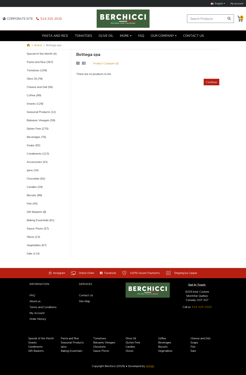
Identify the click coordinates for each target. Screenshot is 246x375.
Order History (37, 319)
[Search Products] (207, 18)
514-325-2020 (49, 19)
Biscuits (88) (34, 195)
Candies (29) (35, 187)
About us (35, 301)
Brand (38, 45)
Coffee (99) (34, 95)
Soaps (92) (33, 145)
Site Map (84, 301)
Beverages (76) (36, 137)
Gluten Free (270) (38, 128)
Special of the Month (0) (42, 53)
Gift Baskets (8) (36, 212)
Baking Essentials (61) (40, 220)
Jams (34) (33, 170)
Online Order (82, 273)
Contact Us (86, 295)
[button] (218, 3)
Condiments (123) (38, 153)
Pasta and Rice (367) (40, 62)
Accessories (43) (37, 162)
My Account (37, 313)
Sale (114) (33, 253)
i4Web (150, 366)
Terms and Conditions (43, 307)
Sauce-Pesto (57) (38, 228)
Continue (211, 82)
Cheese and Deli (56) (40, 87)
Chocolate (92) (36, 178)
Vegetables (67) (37, 245)
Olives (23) (33, 236)
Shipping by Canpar (181, 273)
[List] (84, 63)
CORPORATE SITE (18, 19)
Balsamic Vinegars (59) (41, 120)
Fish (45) (32, 203)
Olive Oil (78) (35, 78)
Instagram (57, 273)
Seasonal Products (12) (41, 112)
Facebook (108, 273)
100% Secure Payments (141, 273)
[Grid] (78, 63)
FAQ (32, 295)
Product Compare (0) (106, 63)
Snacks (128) (35, 103)
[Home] (28, 45)
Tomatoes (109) (37, 70)
